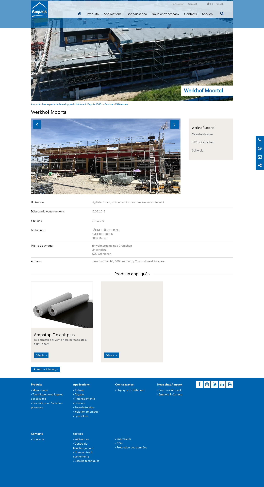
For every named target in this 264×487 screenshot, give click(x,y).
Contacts (190, 12)
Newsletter (178, 2)
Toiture (79, 390)
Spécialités (81, 415)
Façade (79, 394)
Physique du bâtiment (130, 390)
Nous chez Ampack (165, 12)
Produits (93, 12)
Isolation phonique (86, 411)
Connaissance (137, 12)
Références (121, 104)
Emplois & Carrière (170, 394)
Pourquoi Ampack (170, 390)
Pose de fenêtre (84, 407)
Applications (113, 12)
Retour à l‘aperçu (47, 369)
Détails (40, 355)
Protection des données (132, 447)
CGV (119, 443)
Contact (192, 2)
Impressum (124, 438)
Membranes (40, 390)
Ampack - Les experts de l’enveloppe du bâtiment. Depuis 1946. (66, 104)
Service (207, 12)
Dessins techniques (87, 460)
